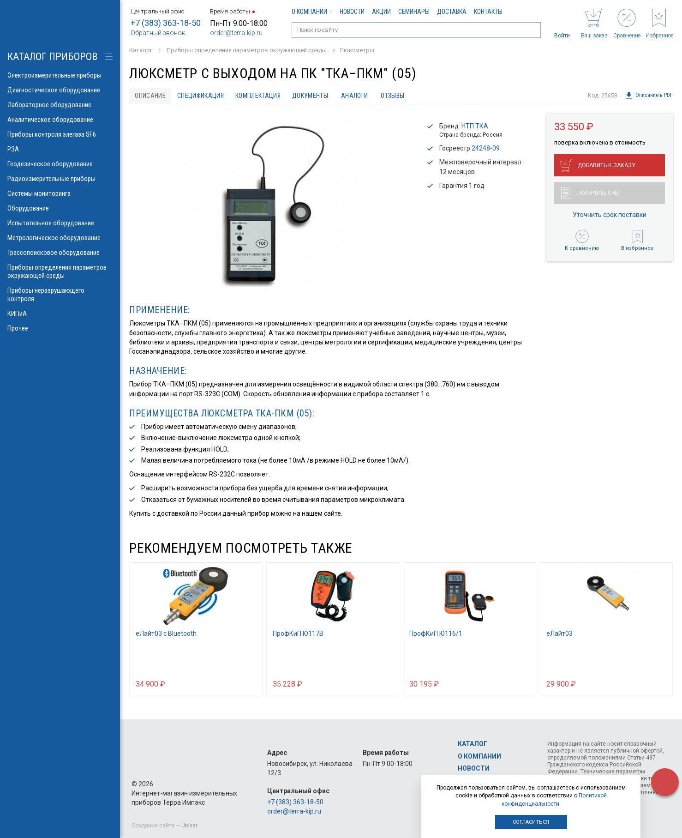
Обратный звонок (158, 32)
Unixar (189, 825)
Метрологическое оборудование (60, 238)
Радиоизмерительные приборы (60, 179)
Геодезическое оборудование (60, 164)
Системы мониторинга (60, 193)
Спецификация (202, 95)
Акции (381, 11)
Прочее (60, 328)
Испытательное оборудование (60, 223)
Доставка (452, 11)
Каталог (472, 744)
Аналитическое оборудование (60, 119)
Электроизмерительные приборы (60, 75)
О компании (312, 11)
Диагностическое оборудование (60, 90)
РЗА (60, 149)
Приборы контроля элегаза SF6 (60, 134)
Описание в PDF (649, 95)
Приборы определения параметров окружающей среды (60, 271)
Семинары (414, 11)
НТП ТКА (474, 126)
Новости (352, 11)
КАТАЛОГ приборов (52, 56)
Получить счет (591, 193)
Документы (313, 95)
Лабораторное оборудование (60, 105)
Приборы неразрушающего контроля (60, 294)
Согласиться (531, 822)
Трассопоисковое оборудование (60, 252)
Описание (150, 95)
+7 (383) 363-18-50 (166, 23)
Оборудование (60, 208)
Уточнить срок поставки (609, 215)
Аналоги (357, 95)
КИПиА (60, 313)
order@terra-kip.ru (236, 32)
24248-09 (486, 148)
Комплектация (260, 95)
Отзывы (396, 95)
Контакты (488, 11)
